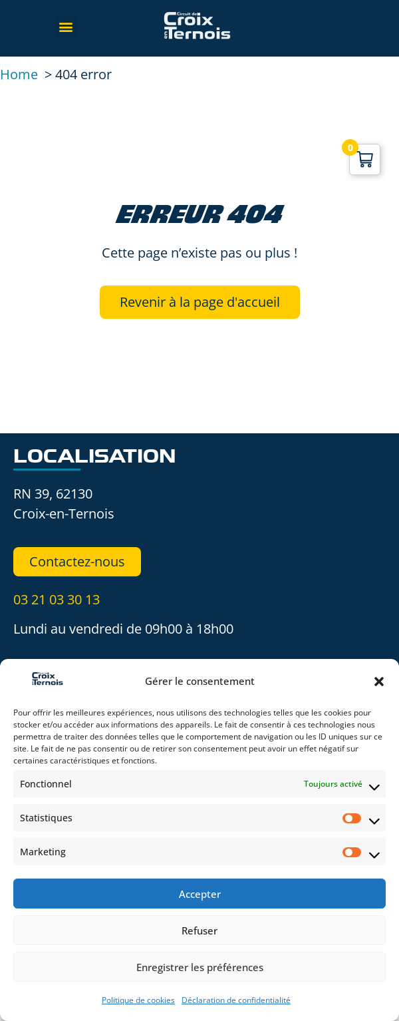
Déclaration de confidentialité (236, 1000)
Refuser (199, 930)
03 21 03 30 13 (56, 599)
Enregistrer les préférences (199, 967)
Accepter (200, 894)
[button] (379, 681)
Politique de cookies (138, 1000)
